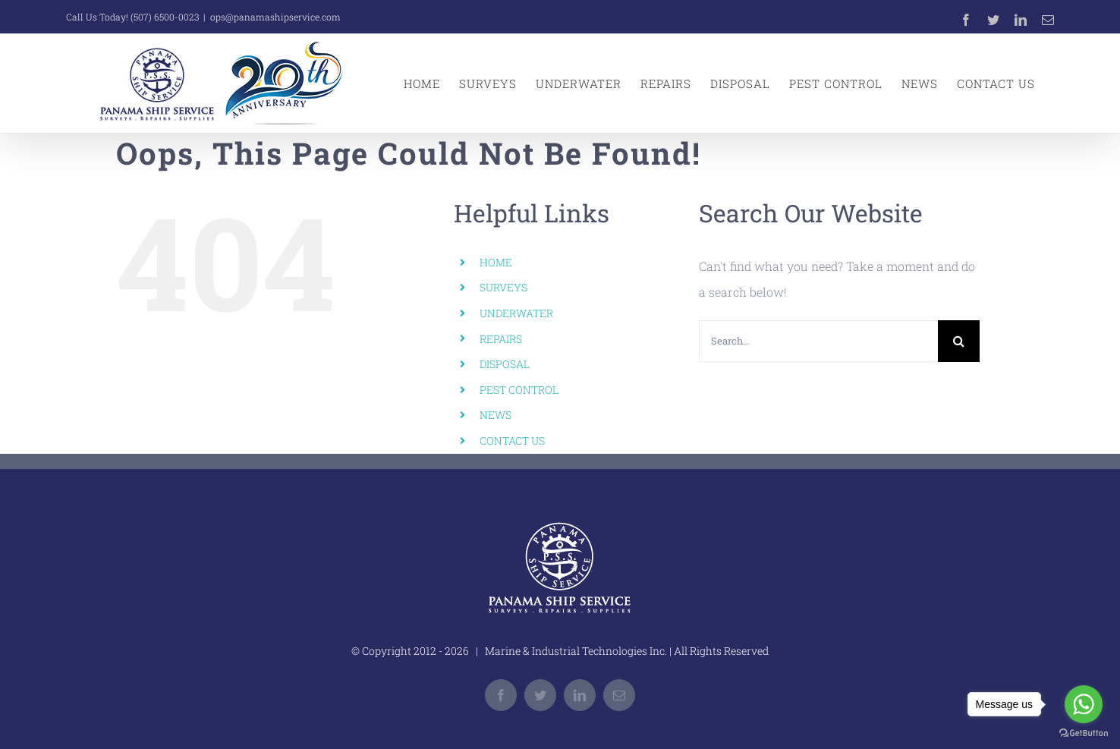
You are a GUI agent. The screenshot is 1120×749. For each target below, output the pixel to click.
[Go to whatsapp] (1084, 704)
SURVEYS (503, 287)
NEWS (495, 415)
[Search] (959, 341)
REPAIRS (501, 339)
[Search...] (818, 341)
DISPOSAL (505, 364)
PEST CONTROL (519, 389)
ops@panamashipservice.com (275, 17)
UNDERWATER (516, 313)
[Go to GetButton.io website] (1083, 733)
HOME (496, 262)
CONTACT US (512, 440)
